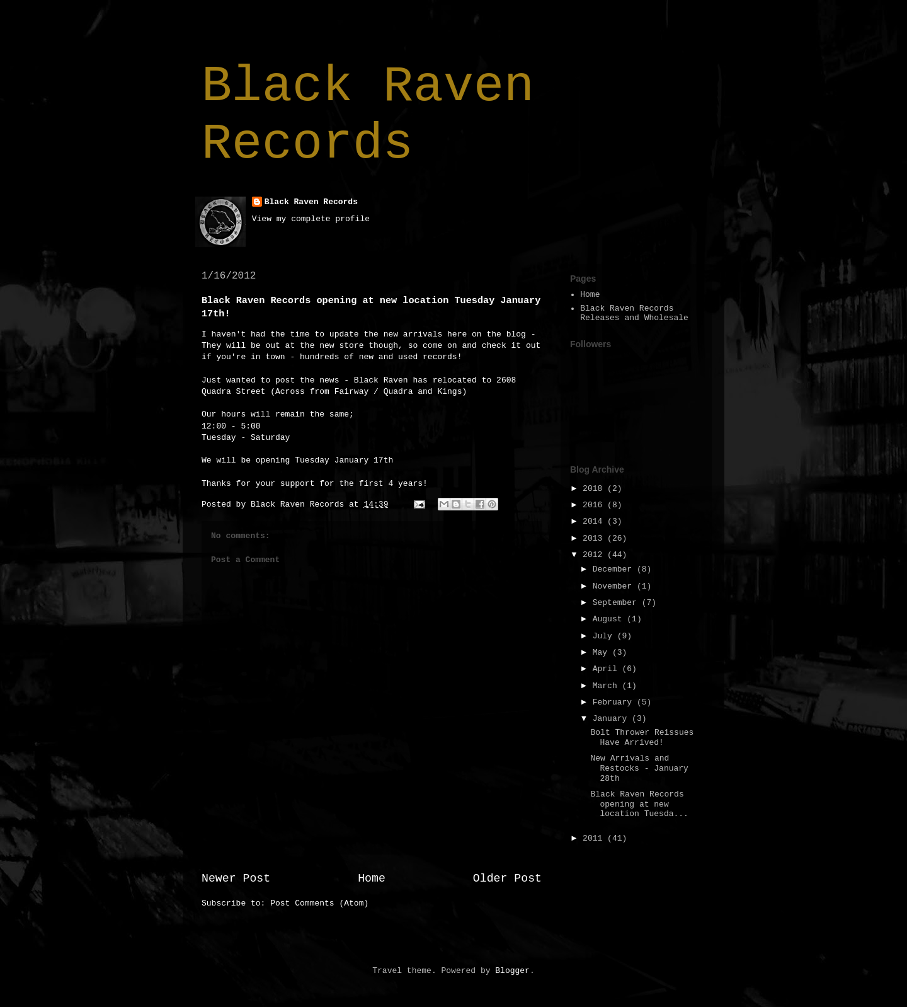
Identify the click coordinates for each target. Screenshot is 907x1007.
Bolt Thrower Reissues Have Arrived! (641, 737)
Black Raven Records (368, 115)
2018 (595, 488)
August (610, 619)
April (607, 669)
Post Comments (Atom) (319, 903)
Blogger (512, 970)
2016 (595, 505)
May (602, 652)
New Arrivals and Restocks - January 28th (639, 768)
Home (371, 878)
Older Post (507, 878)
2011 (595, 838)
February (615, 702)
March (607, 686)
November (615, 586)
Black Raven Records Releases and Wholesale (634, 313)
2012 (595, 555)
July (605, 636)
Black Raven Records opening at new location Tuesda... (639, 804)
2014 (595, 521)
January (612, 718)
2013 (595, 538)
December (615, 569)
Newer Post (236, 878)
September (617, 602)
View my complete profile (311, 219)
